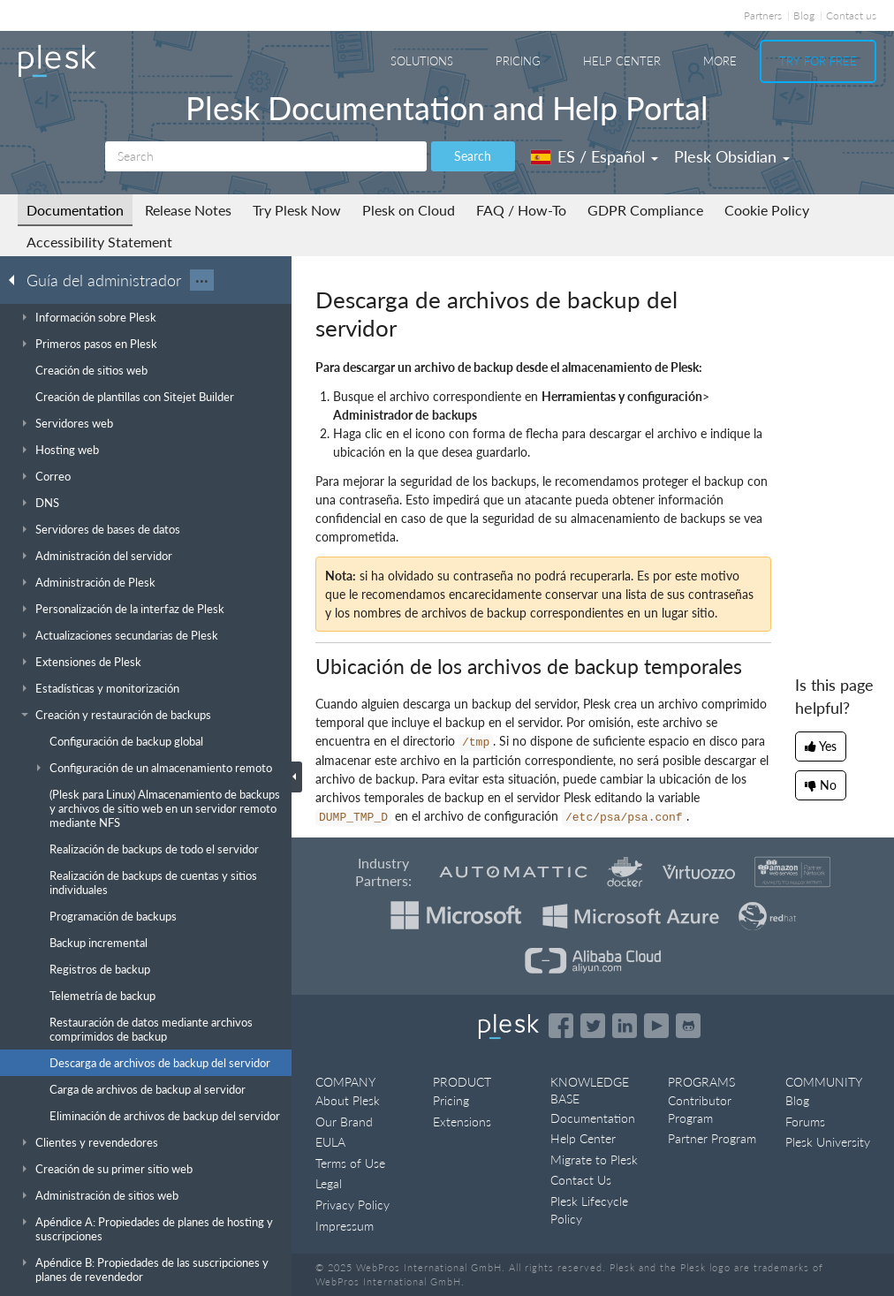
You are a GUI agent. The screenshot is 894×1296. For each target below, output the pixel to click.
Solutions (421, 61)
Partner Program (712, 1138)
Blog (803, 15)
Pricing (518, 61)
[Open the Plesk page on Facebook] (561, 1025)
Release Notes (188, 209)
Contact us (851, 15)
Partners (763, 15)
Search (472, 155)
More (720, 61)
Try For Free (818, 61)
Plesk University (827, 1141)
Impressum (344, 1225)
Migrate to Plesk (594, 1159)
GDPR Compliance (645, 209)
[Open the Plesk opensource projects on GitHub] (688, 1025)
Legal (328, 1183)
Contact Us (580, 1179)
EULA (330, 1141)
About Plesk (347, 1100)
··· (201, 280)
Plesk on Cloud (408, 209)
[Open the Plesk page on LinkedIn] (624, 1025)
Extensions (462, 1121)
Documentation (75, 209)
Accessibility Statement (99, 241)
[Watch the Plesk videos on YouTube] (656, 1025)
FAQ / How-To (521, 209)
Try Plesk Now (297, 209)
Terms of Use (350, 1163)
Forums (805, 1121)
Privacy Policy (352, 1204)
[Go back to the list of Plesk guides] (17, 279)
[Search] (266, 156)
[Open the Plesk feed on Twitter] (592, 1025)
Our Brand (344, 1121)
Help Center (622, 61)
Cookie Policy (766, 209)
